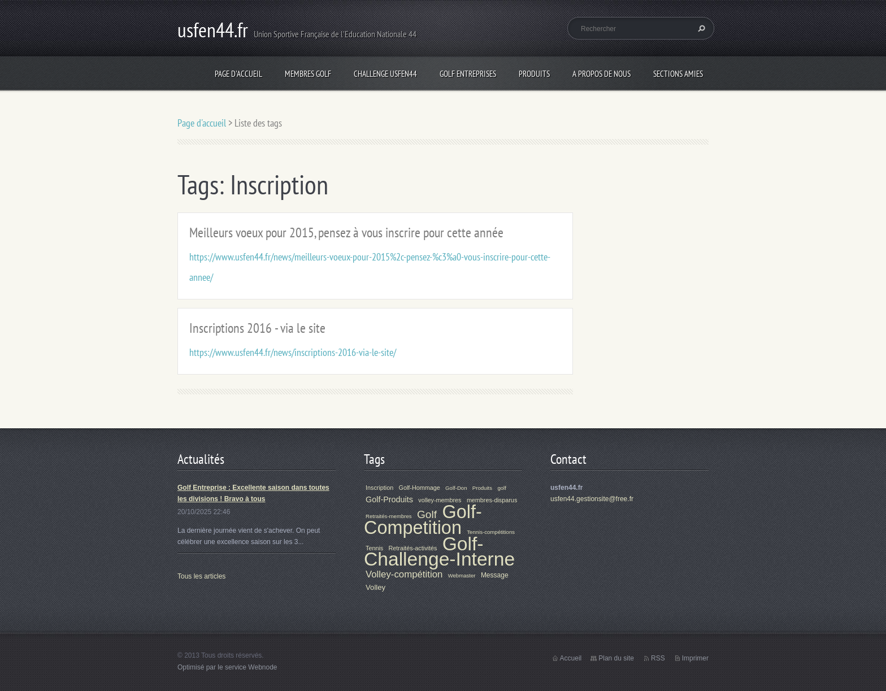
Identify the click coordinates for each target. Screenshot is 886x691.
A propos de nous (601, 73)
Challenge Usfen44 (385, 73)
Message (495, 575)
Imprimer (695, 658)
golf (501, 488)
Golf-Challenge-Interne (439, 551)
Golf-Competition (423, 520)
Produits (534, 73)
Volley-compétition (404, 574)
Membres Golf (308, 73)
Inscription (379, 487)
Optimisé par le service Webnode (227, 667)
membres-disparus (492, 500)
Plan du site (616, 658)
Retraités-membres (389, 516)
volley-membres (439, 500)
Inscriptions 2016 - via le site (257, 328)
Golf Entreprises (468, 73)
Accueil (571, 658)
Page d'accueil (238, 73)
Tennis (374, 548)
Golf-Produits (389, 499)
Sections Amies (678, 73)
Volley (375, 587)
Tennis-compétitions (491, 532)
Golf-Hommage (419, 487)
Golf (427, 514)
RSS (658, 658)
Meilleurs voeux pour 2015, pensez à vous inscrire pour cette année (346, 232)
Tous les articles (201, 576)
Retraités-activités (413, 548)
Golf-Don (456, 488)
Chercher (700, 28)
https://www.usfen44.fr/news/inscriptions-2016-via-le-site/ (292, 352)
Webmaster (462, 575)
